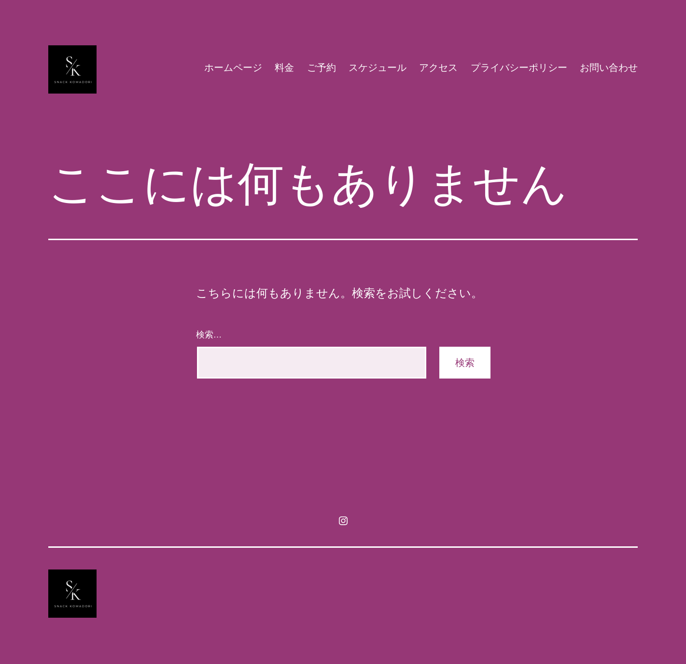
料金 (284, 67)
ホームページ (233, 67)
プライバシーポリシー (519, 67)
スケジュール (377, 67)
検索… (209, 334)
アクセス (438, 67)
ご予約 (321, 67)
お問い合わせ (609, 67)
